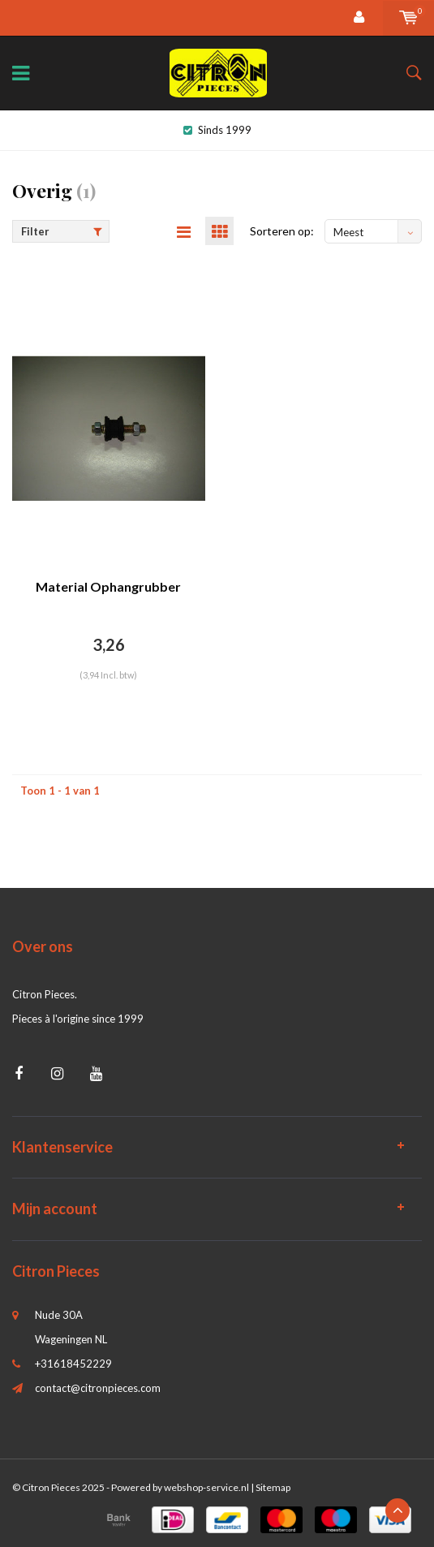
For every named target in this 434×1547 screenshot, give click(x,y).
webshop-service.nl (206, 1487)
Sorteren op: (282, 231)
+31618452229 (73, 1363)
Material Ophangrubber (108, 586)
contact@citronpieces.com (98, 1387)
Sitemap (273, 1487)
